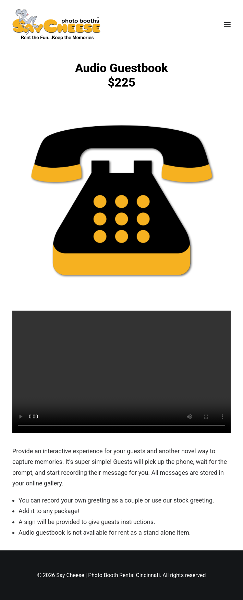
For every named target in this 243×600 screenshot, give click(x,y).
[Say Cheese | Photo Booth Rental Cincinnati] (56, 24)
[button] (227, 24)
